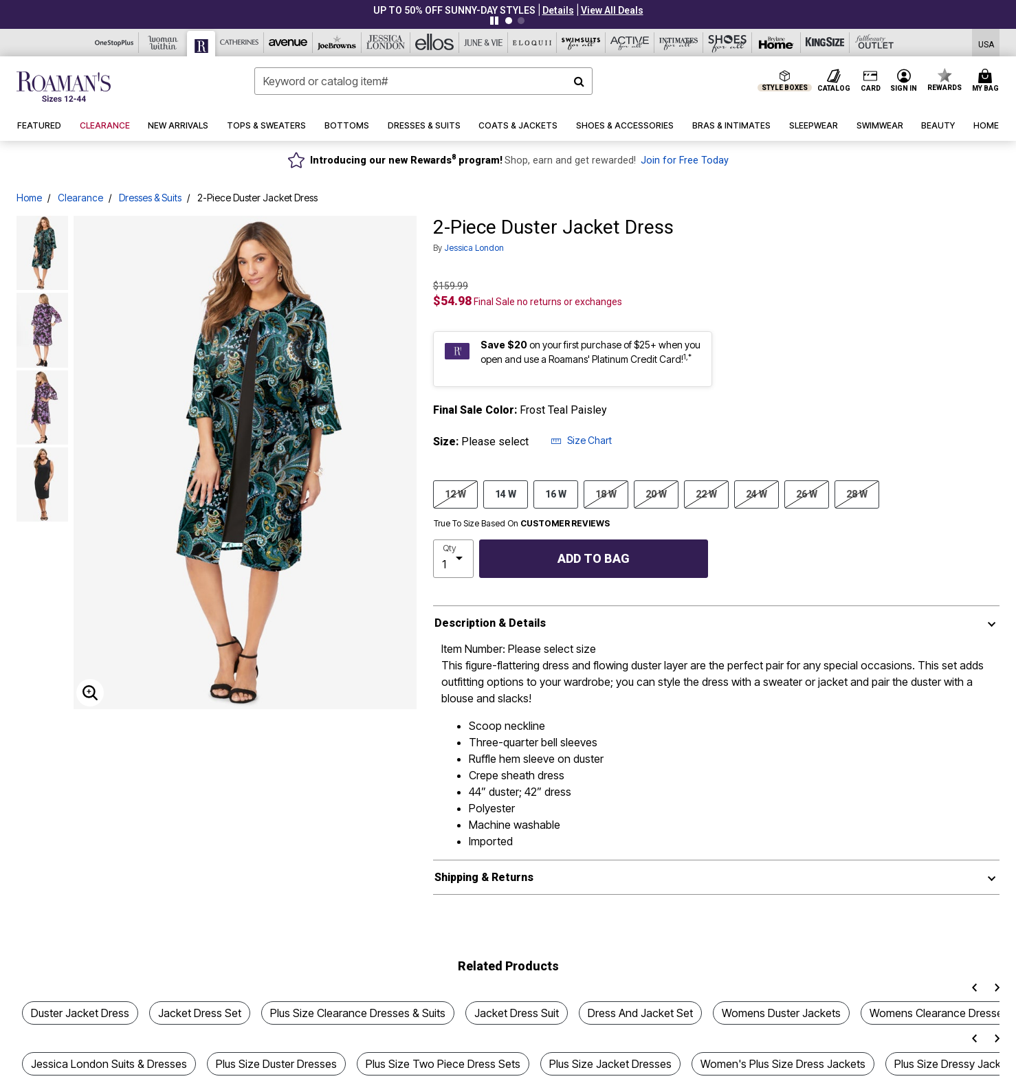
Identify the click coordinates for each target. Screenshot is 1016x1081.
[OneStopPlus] (114, 42)
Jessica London (474, 248)
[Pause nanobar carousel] (494, 20)
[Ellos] (434, 42)
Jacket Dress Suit (516, 1013)
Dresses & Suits (150, 197)
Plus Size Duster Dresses (276, 1064)
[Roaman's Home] (63, 86)
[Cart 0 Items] (987, 81)
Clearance (80, 197)
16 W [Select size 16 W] (555, 493)
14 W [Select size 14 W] (505, 493)
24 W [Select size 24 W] (756, 493)
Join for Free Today (685, 160)
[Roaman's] (201, 43)
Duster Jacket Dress (80, 1013)
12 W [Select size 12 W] (455, 493)
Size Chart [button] (581, 440)
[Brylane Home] (776, 42)
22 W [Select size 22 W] (706, 493)
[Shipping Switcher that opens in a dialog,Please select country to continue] (986, 43)
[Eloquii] (532, 42)
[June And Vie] (483, 42)
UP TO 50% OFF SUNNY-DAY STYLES (454, 10)
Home (29, 197)
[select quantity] (453, 558)
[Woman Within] (163, 42)
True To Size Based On (522, 523)
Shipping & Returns (483, 877)
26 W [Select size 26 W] (806, 493)
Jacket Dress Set (199, 1013)
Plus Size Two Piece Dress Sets (443, 1064)
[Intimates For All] (678, 42)
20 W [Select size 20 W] (656, 493)
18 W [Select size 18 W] (606, 493)
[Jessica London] (386, 42)
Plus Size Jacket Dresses (610, 1064)
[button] (558, 10)
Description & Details (490, 622)
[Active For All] (630, 42)
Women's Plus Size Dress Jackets (782, 1064)
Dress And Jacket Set (640, 1013)
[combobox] (423, 81)
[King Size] (825, 42)
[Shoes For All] (727, 42)
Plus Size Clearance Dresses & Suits (357, 1013)
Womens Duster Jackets (781, 1013)
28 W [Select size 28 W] (857, 493)
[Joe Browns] (337, 42)
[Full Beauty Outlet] (874, 42)
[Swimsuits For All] (581, 42)
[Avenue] (288, 42)
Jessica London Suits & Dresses (109, 1064)
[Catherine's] (239, 42)
